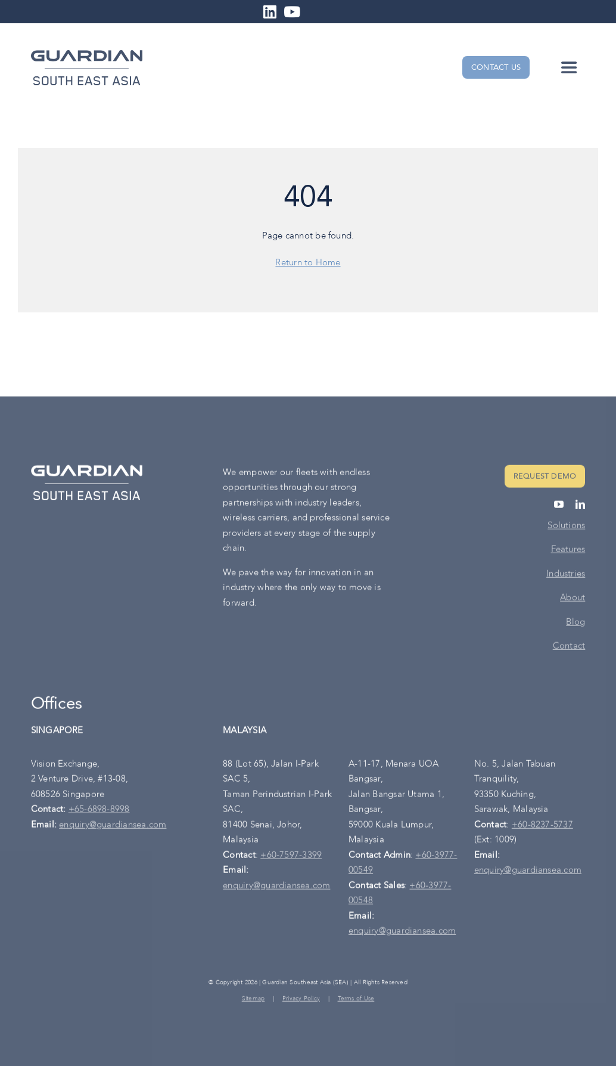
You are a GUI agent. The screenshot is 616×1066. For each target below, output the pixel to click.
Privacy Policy (301, 1000)
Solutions (566, 526)
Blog (575, 623)
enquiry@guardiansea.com (112, 826)
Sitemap (253, 1000)
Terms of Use (356, 1000)
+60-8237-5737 (542, 826)
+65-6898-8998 (99, 811)
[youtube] (559, 505)
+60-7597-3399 (291, 856)
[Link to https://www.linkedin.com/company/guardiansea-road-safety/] (269, 11)
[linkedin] (580, 505)
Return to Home (307, 262)
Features (568, 551)
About (572, 599)
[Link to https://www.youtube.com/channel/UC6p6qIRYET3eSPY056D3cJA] (292, 11)
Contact (569, 647)
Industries (565, 575)
